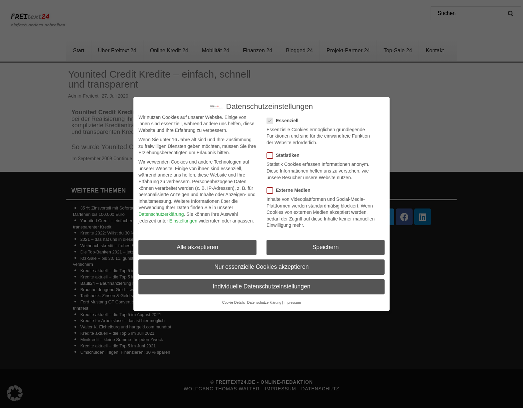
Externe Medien (291, 187)
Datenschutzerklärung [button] (264, 299)
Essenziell (285, 118)
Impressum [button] (292, 299)
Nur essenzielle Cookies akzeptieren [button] (261, 264)
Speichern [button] (326, 244)
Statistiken (285, 153)
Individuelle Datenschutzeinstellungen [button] (262, 283)
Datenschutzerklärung (161, 211)
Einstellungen (183, 217)
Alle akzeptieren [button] (197, 244)
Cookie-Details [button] (233, 299)
